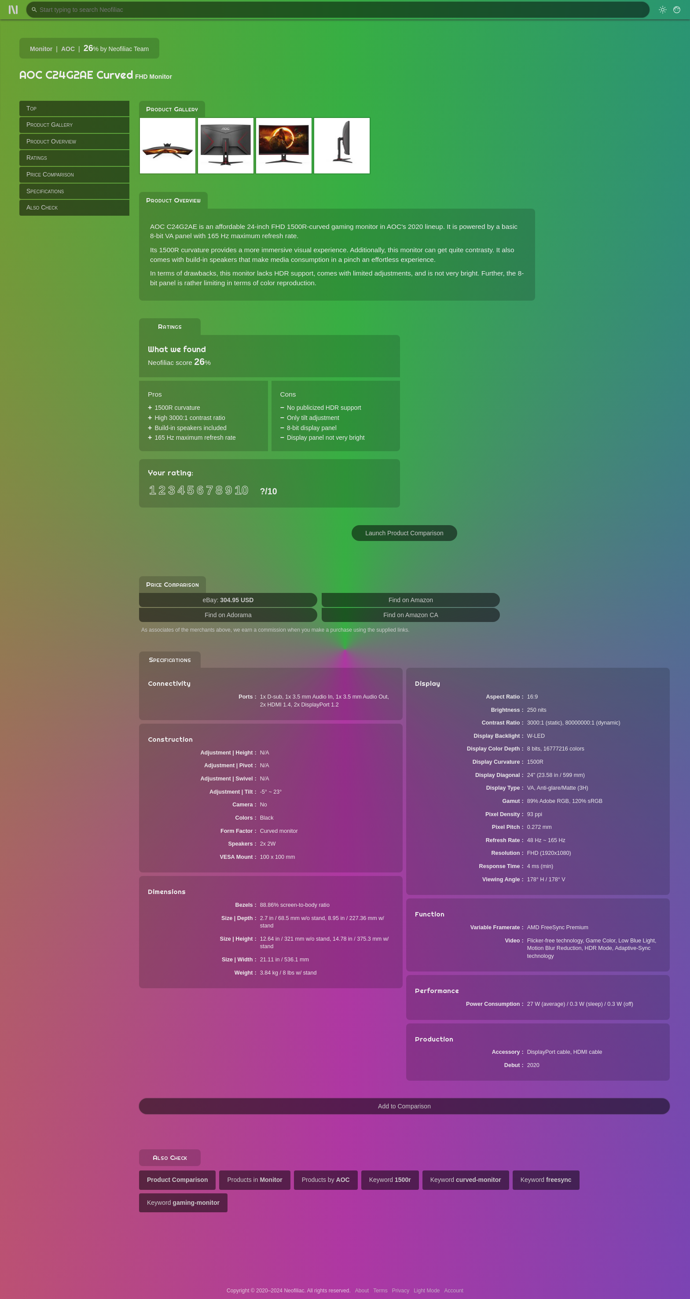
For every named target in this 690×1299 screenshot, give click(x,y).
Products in (254, 1179)
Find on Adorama (228, 614)
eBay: (228, 600)
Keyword (390, 1179)
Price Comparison (50, 174)
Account (453, 1291)
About (362, 1291)
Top (31, 108)
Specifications (45, 191)
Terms (380, 1291)
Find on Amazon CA (410, 614)
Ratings (36, 157)
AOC (68, 48)
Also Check (42, 207)
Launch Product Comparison (404, 533)
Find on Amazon (411, 600)
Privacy (400, 1291)
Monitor (41, 48)
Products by (326, 1179)
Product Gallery (49, 124)
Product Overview (51, 141)
